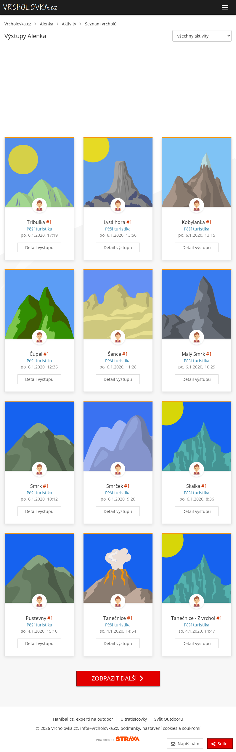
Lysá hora (114, 222)
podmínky (130, 728)
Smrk (36, 486)
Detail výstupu (39, 247)
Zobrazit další (118, 678)
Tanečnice (114, 618)
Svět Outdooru (168, 719)
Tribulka (36, 222)
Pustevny (36, 618)
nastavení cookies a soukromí (171, 728)
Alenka (46, 24)
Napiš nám (185, 743)
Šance (114, 354)
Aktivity (69, 24)
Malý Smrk (193, 354)
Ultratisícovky (134, 719)
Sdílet (220, 743)
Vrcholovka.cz (17, 24)
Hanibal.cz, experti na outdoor (83, 719)
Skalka (193, 486)
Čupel (36, 354)
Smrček (114, 486)
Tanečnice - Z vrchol (193, 618)
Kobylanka (193, 222)
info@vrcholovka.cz (99, 728)
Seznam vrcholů (101, 24)
